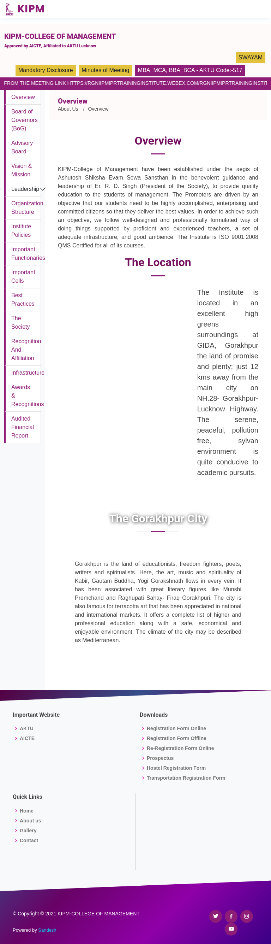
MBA (144, 70)
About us (30, 820)
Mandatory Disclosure (45, 70)
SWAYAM (251, 57)
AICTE (27, 738)
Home (27, 810)
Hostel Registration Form (176, 768)
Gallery (28, 830)
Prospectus (160, 758)
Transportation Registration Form (186, 777)
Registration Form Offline (176, 738)
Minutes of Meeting (105, 70)
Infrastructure (27, 373)
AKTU (27, 728)
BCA (189, 70)
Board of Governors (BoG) (24, 120)
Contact (29, 840)
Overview (23, 97)
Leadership (25, 189)
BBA (174, 70)
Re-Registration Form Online (180, 748)
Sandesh (47, 930)
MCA (159, 70)
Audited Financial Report (22, 427)
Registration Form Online (176, 728)
